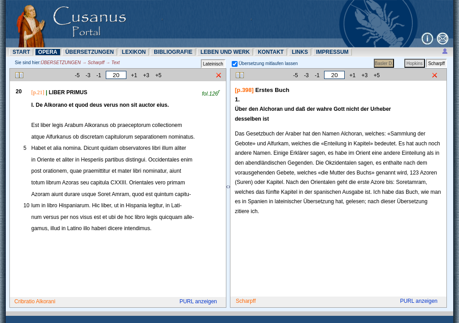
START (21, 52)
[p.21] (37, 92)
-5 (77, 75)
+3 (146, 75)
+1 (134, 75)
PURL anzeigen (198, 301)
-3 (88, 75)
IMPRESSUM (332, 52)
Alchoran (351, 134)
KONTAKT (271, 52)
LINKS (300, 52)
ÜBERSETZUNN (89, 52)
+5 (158, 75)
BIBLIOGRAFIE (173, 52)
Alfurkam (277, 143)
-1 (98, 75)
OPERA (47, 52)
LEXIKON (134, 52)
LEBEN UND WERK (225, 52)
